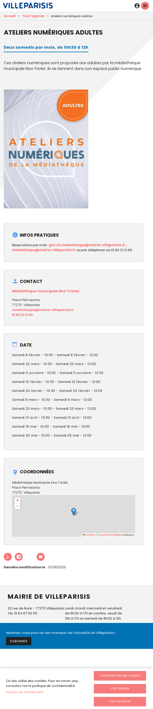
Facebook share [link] (19, 557)
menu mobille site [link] (145, 6)
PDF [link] (8, 557)
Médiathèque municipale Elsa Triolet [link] (45, 291)
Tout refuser (120, 689)
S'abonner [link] (18, 641)
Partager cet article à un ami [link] (41, 557)
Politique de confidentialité (25, 692)
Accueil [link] (10, 16)
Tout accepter (120, 701)
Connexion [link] (137, 6)
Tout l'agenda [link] (33, 16)
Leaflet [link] (88, 535)
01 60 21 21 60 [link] (22, 315)
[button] (73, 512)
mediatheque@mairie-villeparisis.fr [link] (44, 250)
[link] (28, 7)
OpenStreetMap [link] (110, 535)
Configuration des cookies (120, 676)
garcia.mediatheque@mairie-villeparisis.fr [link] (87, 245)
